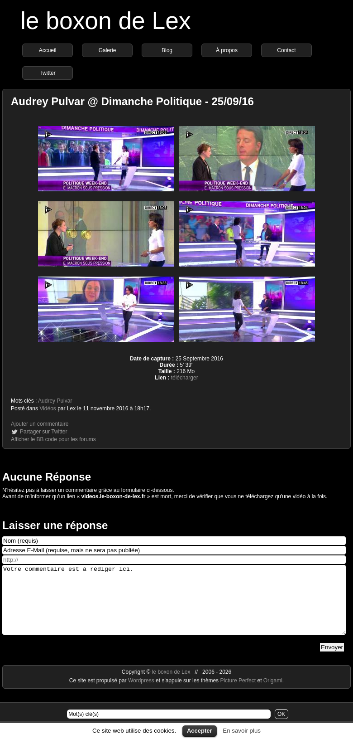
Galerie (107, 50)
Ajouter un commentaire (39, 424)
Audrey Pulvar (55, 401)
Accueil (48, 50)
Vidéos (47, 408)
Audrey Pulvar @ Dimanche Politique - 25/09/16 (132, 101)
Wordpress (142, 694)
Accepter (199, 730)
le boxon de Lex (105, 20)
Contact (286, 50)
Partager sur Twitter (43, 431)
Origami (272, 694)
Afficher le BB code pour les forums (53, 439)
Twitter (47, 73)
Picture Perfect (238, 694)
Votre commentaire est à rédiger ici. (174, 606)
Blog (167, 50)
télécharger (184, 377)
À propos (227, 50)
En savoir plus (242, 730)
